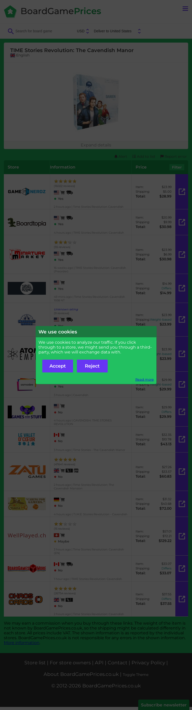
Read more (144, 379)
